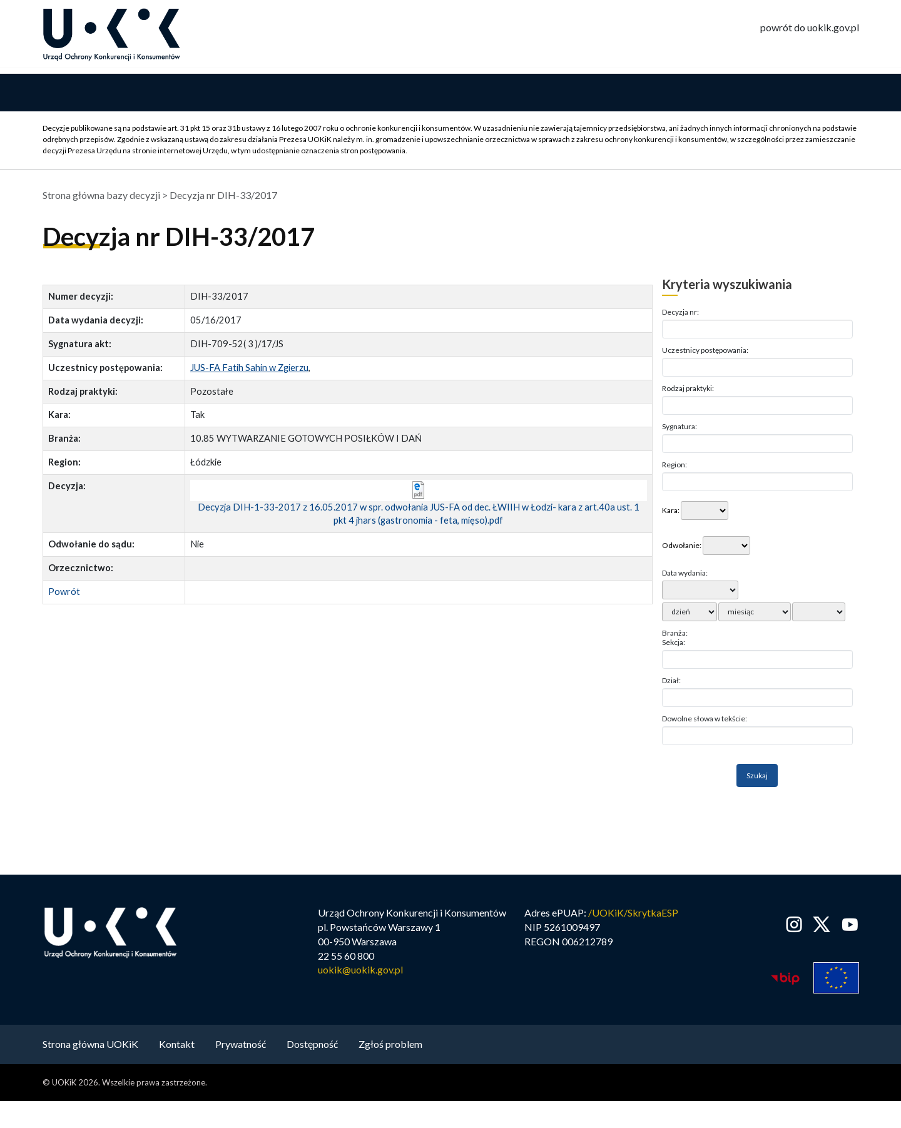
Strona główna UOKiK (90, 1046)
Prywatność (240, 1046)
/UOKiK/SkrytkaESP (633, 914)
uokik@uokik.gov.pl (360, 972)
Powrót (64, 593)
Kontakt (177, 1046)
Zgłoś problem (390, 1046)
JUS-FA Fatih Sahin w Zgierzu (249, 369)
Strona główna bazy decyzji (101, 197)
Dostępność (312, 1046)
